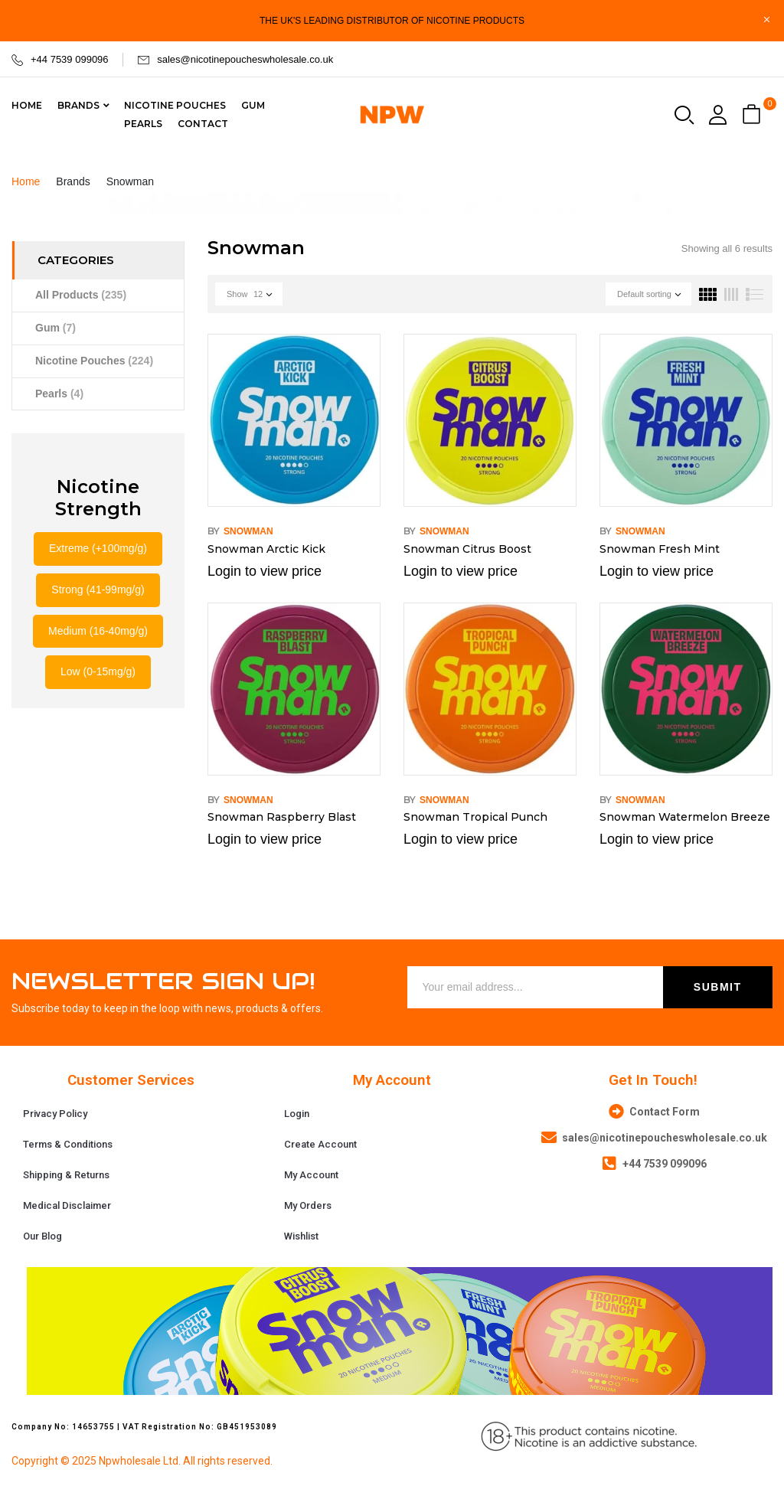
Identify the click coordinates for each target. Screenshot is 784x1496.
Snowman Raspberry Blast (281, 817)
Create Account (320, 1144)
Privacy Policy (55, 1113)
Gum (55, 328)
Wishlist (301, 1236)
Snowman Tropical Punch (475, 817)
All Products (80, 295)
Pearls (59, 393)
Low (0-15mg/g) (98, 671)
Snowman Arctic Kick (266, 549)
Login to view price (264, 571)
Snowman (248, 531)
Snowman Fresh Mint (659, 549)
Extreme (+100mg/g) (98, 548)
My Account (311, 1175)
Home (25, 181)
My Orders (308, 1205)
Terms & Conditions (68, 1144)
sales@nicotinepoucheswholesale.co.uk (245, 59)
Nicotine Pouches (94, 360)
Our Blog (42, 1236)
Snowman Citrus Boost (467, 549)
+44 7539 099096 (70, 59)
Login (296, 1113)
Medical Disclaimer (67, 1205)
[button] (753, 115)
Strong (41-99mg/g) (97, 589)
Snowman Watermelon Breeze (684, 817)
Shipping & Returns (66, 1175)
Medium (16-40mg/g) (98, 631)
